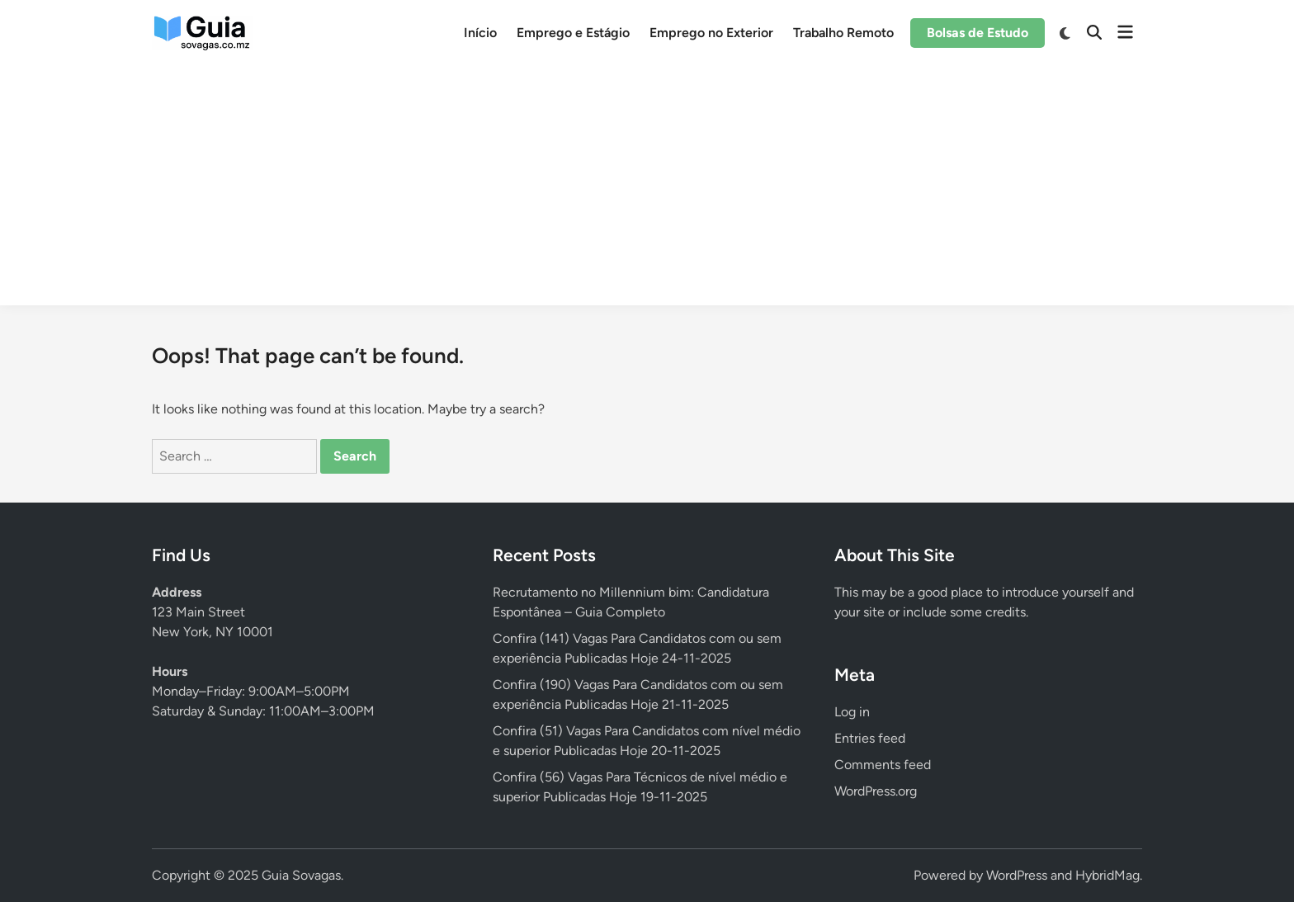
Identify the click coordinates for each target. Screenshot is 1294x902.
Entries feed (869, 738)
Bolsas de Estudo (977, 32)
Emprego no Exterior (711, 32)
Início (480, 32)
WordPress (1016, 875)
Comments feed (882, 764)
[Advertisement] (647, 189)
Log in (852, 712)
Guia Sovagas (301, 875)
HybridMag (1107, 875)
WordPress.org (875, 791)
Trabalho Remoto (843, 32)
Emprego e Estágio (573, 32)
